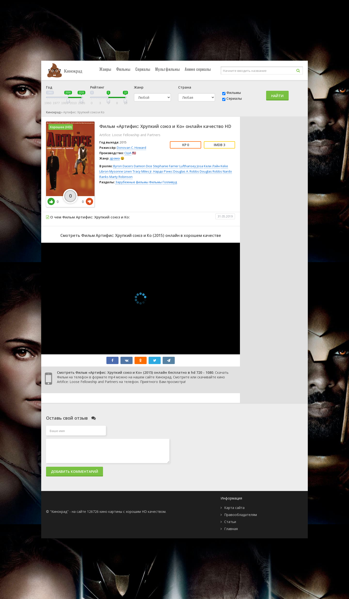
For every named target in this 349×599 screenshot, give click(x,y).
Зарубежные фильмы (131, 182)
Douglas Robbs (211, 171)
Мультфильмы (167, 69)
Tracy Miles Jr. (142, 171)
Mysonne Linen (120, 171)
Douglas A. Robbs (186, 171)
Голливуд (170, 182)
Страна (184, 87)
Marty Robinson (121, 177)
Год (49, 87)
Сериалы (142, 69)
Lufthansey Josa (191, 166)
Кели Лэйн (212, 166)
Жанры (105, 69)
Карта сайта (234, 507)
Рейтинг (97, 87)
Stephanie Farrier (166, 166)
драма (115, 158)
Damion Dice (143, 166)
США (127, 153)
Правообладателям (240, 514)
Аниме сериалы (198, 69)
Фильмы (123, 69)
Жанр (138, 87)
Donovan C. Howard (131, 147)
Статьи (230, 521)
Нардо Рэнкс (163, 171)
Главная (231, 528)
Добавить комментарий (74, 471)
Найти (277, 95)
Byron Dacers (123, 166)
